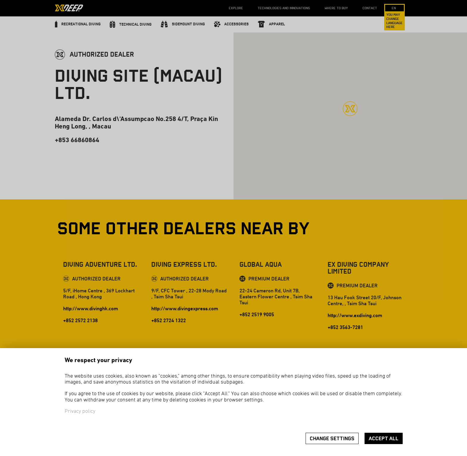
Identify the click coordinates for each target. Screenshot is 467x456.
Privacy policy (80, 411)
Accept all (383, 438)
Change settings (332, 438)
